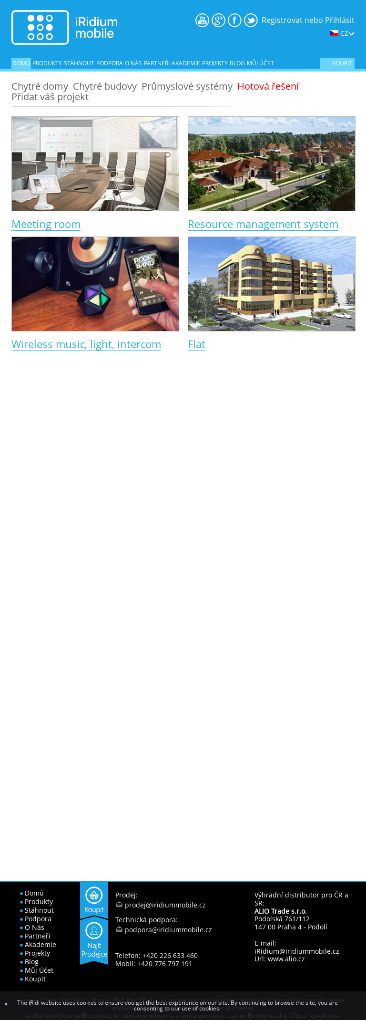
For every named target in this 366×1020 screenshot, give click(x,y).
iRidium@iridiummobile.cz (296, 951)
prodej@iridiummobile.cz (165, 904)
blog (237, 63)
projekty (215, 63)
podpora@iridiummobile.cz (168, 929)
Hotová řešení (268, 86)
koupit (342, 63)
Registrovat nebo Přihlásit (308, 20)
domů (21, 63)
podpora (109, 63)
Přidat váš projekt (50, 96)
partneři (157, 63)
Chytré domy (39, 86)
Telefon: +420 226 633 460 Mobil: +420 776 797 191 (156, 959)
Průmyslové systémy (187, 86)
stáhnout (79, 63)
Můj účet (260, 63)
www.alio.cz (286, 958)
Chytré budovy (105, 86)
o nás (133, 63)
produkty (47, 63)
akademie (186, 63)
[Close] (6, 1004)
